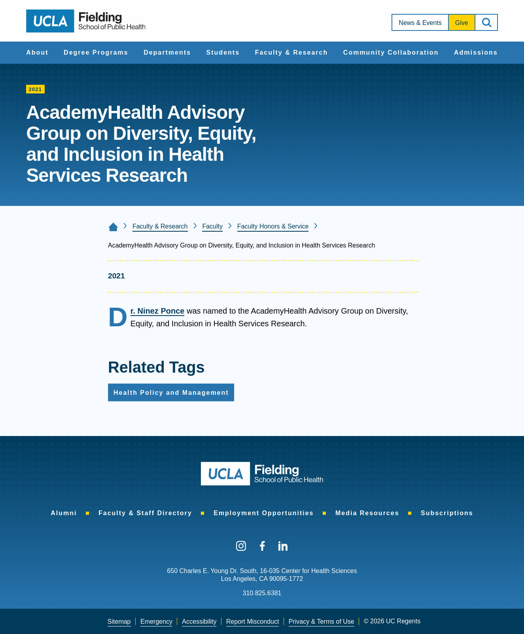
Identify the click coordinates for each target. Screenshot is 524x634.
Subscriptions (447, 513)
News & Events (420, 22)
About (37, 52)
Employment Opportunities (264, 513)
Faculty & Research (291, 52)
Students (223, 52)
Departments (167, 52)
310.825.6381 (262, 593)
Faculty (212, 226)
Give (461, 22)
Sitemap (119, 621)
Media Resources (367, 513)
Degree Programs (96, 52)
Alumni (64, 513)
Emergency (156, 621)
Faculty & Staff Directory (145, 513)
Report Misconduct (252, 621)
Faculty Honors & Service (273, 226)
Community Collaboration (391, 52)
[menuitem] (37, 53)
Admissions (476, 52)
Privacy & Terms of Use (321, 621)
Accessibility (199, 621)
